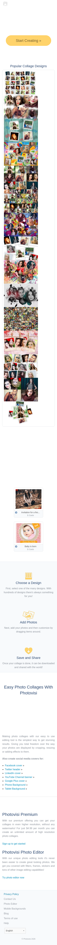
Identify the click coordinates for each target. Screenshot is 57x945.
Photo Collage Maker (12, 4)
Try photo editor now (13, 877)
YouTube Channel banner (18, 777)
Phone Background (15, 785)
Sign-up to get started (13, 843)
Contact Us (10, 899)
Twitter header (12, 769)
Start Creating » (28, 41)
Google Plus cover (15, 781)
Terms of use (11, 918)
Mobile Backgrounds (15, 908)
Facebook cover (13, 765)
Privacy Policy (11, 894)
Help (6, 923)
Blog (6, 913)
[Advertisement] (28, 455)
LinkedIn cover (13, 773)
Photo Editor (10, 904)
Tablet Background (15, 788)
